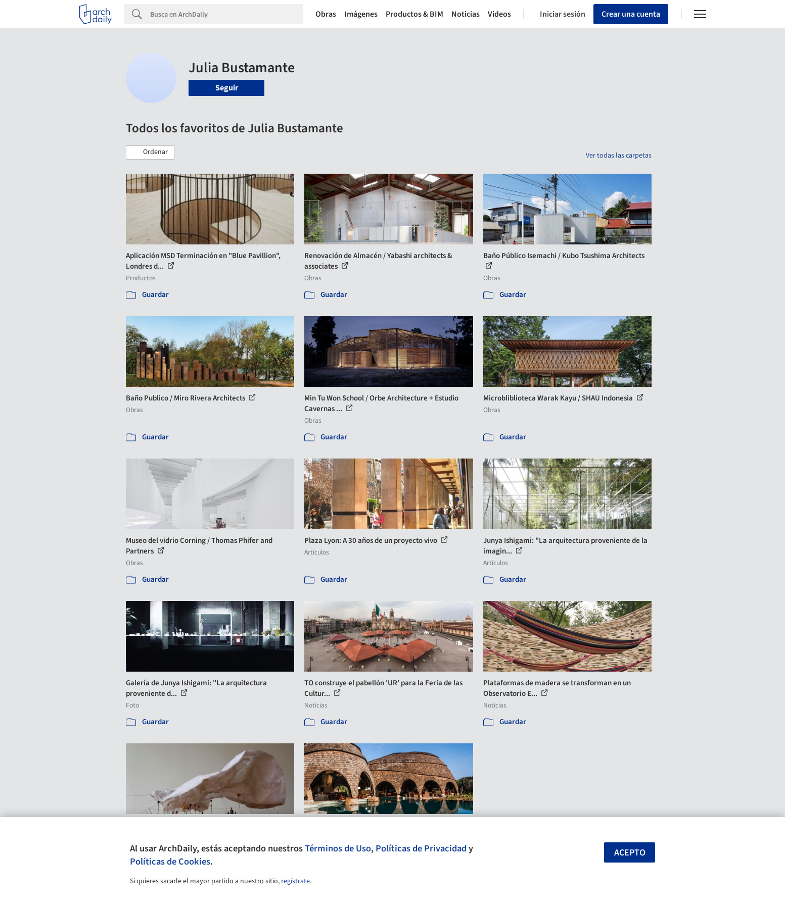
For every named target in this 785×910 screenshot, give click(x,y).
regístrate (295, 881)
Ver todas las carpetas (619, 155)
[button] (150, 152)
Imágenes (361, 14)
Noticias (465, 14)
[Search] (226, 14)
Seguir (226, 87)
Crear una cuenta (631, 14)
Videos (499, 14)
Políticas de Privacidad (421, 848)
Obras (325, 14)
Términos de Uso (338, 848)
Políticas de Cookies (170, 861)
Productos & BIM (414, 14)
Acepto (629, 852)
